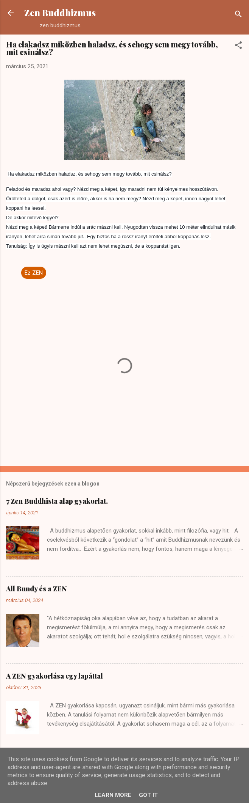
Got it (148, 795)
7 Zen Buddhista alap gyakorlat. (57, 501)
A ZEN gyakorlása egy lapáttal (54, 675)
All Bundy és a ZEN (36, 588)
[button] (238, 46)
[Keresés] (238, 15)
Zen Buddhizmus (60, 13)
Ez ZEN (34, 272)
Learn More (113, 795)
